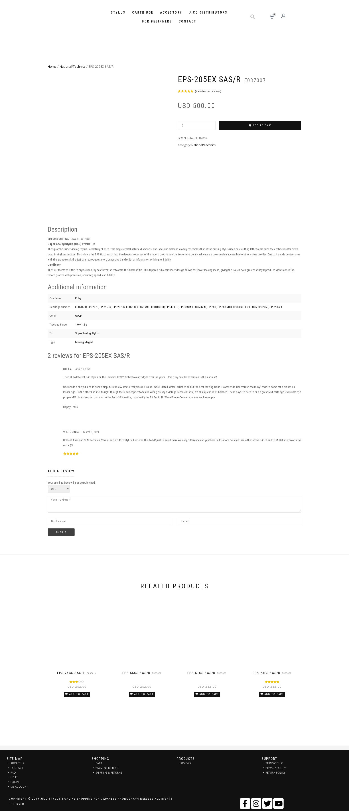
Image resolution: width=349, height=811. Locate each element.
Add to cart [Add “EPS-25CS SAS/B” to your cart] (79, 694)
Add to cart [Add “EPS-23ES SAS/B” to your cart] (274, 694)
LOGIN (14, 782)
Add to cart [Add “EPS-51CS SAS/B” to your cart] (209, 694)
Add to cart (262, 125)
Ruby (78, 298)
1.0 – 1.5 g (81, 324)
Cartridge (142, 12)
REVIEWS (186, 763)
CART (98, 763)
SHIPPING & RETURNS (108, 772)
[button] (252, 17)
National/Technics (72, 66)
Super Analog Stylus (87, 333)
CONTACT (16, 768)
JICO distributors (208, 12)
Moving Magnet (84, 342)
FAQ (13, 772)
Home (52, 66)
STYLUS (118, 12)
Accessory (171, 12)
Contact (187, 21)
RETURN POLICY (275, 772)
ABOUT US (17, 763)
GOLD (78, 315)
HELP (13, 777)
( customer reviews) (208, 91)
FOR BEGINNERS (157, 21)
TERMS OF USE (274, 763)
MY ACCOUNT (19, 787)
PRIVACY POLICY (276, 768)
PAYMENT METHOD (107, 768)
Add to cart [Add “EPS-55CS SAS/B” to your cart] (144, 694)
